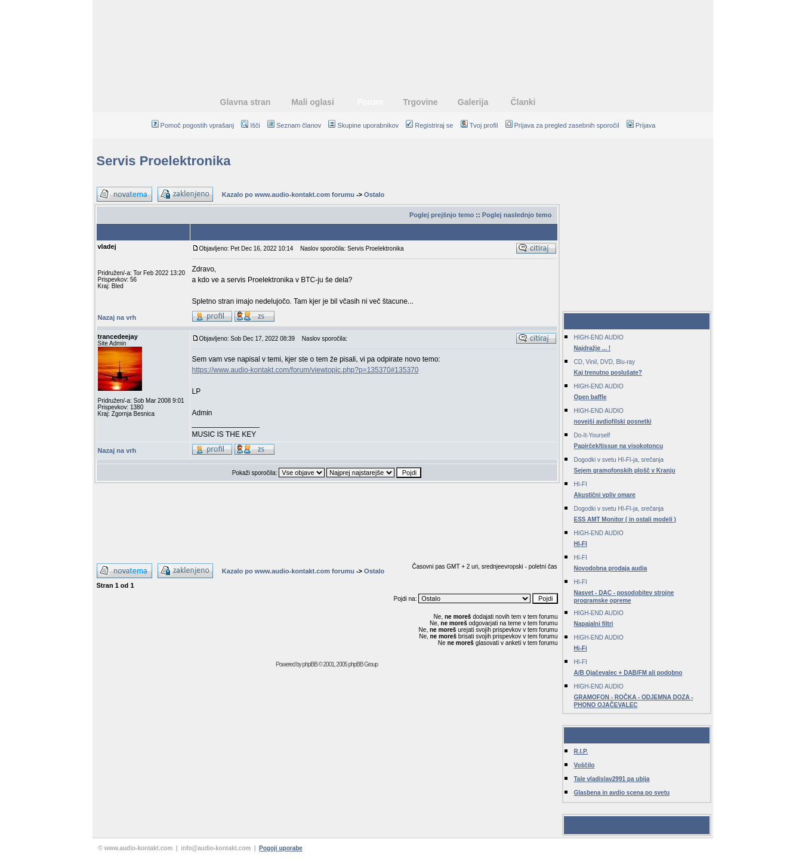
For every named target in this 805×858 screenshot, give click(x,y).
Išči (250, 125)
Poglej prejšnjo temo (441, 214)
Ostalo (374, 194)
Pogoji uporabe (281, 848)
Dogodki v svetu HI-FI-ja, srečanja (619, 459)
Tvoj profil (479, 125)
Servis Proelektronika (164, 160)
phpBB (310, 664)
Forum (370, 102)
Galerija (473, 102)
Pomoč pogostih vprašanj (193, 125)
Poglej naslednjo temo (517, 214)
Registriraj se (429, 125)
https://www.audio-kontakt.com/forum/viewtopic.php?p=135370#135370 (305, 370)
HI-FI (580, 484)
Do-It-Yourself (592, 435)
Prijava (641, 125)
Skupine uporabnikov (363, 125)
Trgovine (420, 102)
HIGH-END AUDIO (599, 337)
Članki (522, 102)
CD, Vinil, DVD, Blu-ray (605, 362)
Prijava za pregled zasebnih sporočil (562, 125)
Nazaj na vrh (117, 317)
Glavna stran (245, 102)
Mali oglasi (312, 102)
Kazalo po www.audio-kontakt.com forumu (288, 194)
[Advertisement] (403, 39)
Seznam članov (294, 125)
